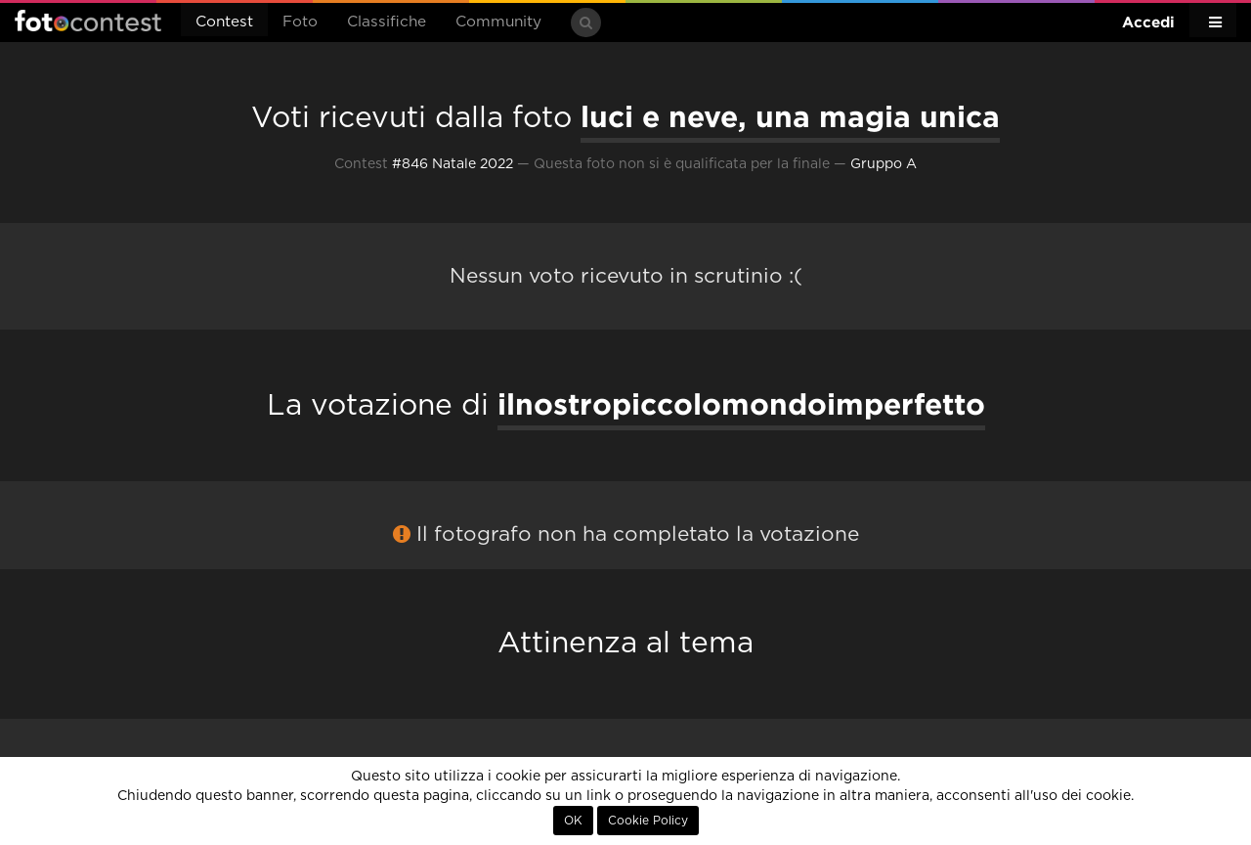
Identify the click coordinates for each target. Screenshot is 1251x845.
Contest (224, 22)
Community (498, 22)
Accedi (1148, 22)
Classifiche (386, 22)
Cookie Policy (648, 820)
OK (573, 820)
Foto (300, 22)
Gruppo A (883, 164)
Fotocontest (88, 20)
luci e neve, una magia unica (790, 116)
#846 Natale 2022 (452, 164)
